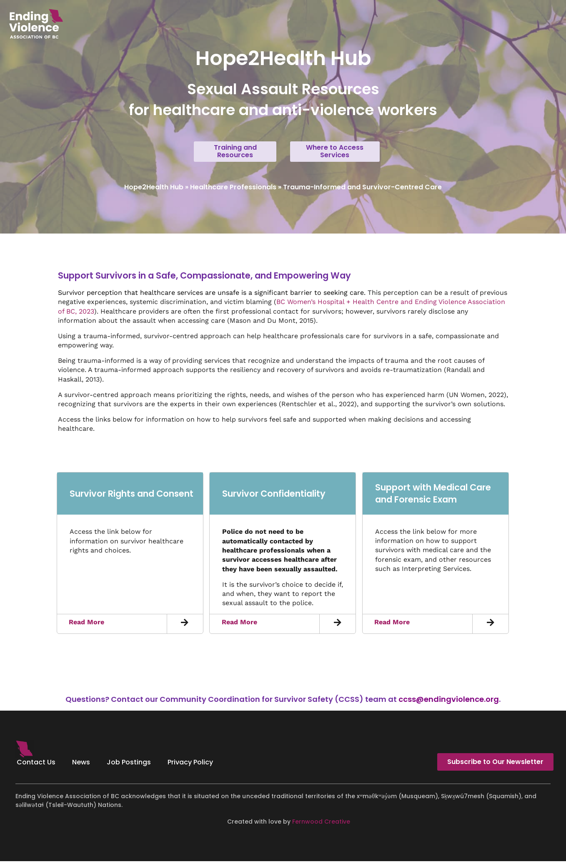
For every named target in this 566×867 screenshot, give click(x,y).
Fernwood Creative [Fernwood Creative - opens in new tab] (321, 827)
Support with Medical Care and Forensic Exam (433, 499)
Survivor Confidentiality (274, 499)
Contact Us (36, 768)
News (81, 768)
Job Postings (129, 768)
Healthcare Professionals (233, 192)
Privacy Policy (190, 768)
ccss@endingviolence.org (448, 705)
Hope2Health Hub (153, 192)
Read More (86, 628)
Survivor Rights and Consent (131, 499)
